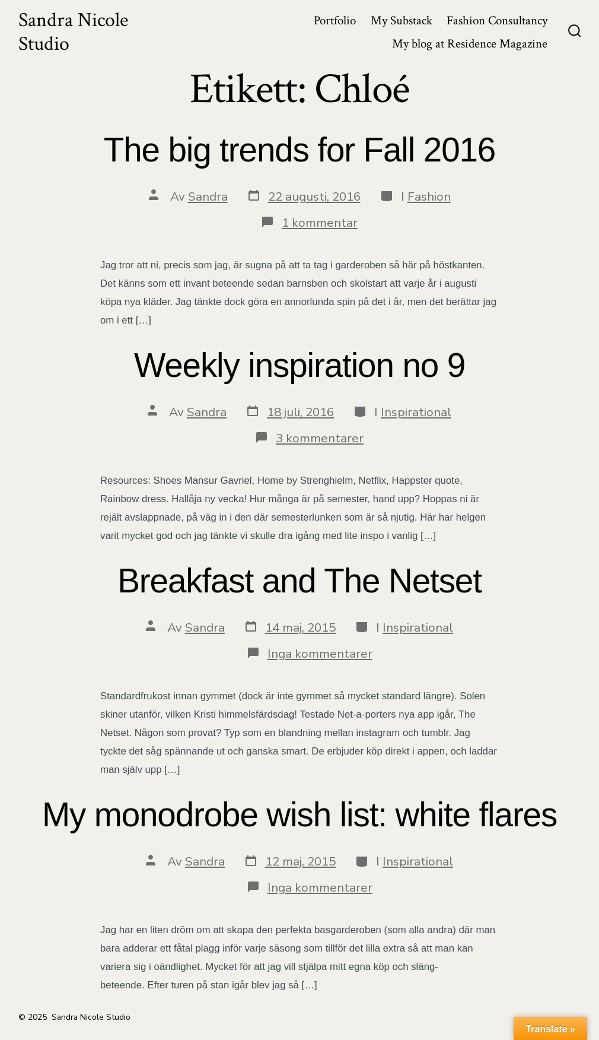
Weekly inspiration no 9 (299, 365)
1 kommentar (320, 222)
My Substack (401, 20)
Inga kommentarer (319, 653)
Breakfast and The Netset (299, 581)
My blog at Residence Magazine (469, 44)
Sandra (208, 196)
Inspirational (416, 412)
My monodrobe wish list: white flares (299, 814)
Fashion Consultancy (497, 20)
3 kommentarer (320, 438)
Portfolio (335, 20)
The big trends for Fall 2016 (299, 150)
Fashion (429, 196)
